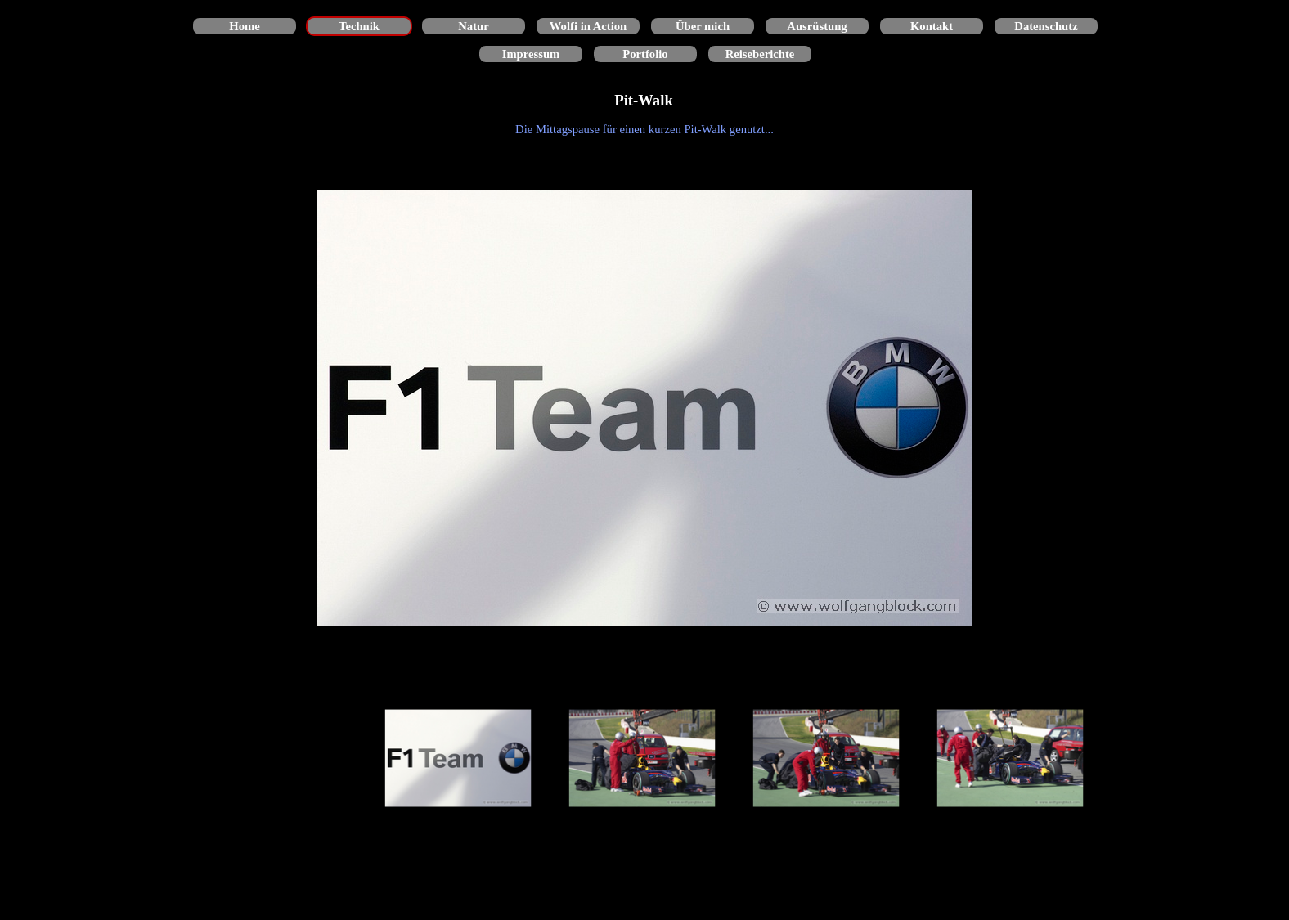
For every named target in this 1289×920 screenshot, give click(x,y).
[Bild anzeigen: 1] (458, 758)
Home (244, 26)
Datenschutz (1045, 26)
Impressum (531, 54)
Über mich (703, 26)
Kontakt (931, 26)
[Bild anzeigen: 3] (826, 758)
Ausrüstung (817, 26)
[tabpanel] (644, 129)
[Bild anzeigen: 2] (642, 758)
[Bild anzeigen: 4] (1010, 758)
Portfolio (644, 54)
